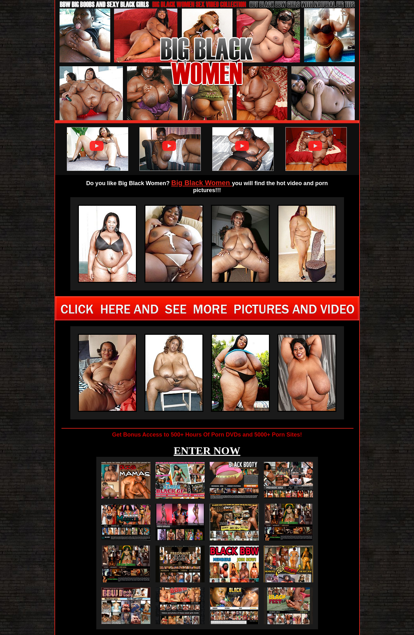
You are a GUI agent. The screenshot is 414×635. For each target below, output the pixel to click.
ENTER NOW (207, 451)
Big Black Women (201, 183)
